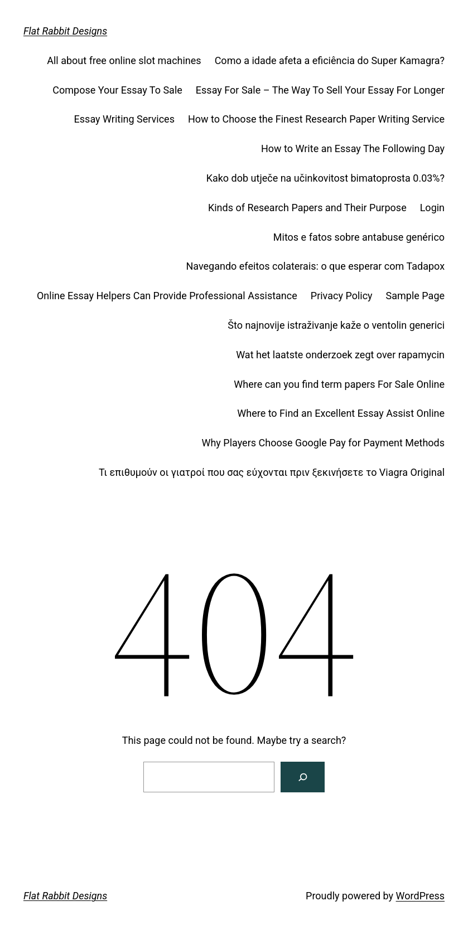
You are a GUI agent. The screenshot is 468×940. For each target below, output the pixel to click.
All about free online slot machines (124, 60)
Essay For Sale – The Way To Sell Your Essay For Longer (320, 90)
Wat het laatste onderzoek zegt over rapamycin (340, 355)
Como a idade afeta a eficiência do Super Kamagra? (330, 60)
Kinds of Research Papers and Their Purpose (307, 207)
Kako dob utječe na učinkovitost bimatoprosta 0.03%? (325, 178)
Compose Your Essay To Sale (117, 90)
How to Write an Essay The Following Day (353, 148)
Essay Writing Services (124, 119)
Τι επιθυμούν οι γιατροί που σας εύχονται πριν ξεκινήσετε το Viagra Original (272, 472)
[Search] (303, 777)
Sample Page (415, 295)
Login (432, 207)
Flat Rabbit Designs (65, 31)
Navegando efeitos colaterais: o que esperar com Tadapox (315, 266)
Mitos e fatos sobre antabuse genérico (359, 237)
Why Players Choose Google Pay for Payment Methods (323, 443)
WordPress (420, 896)
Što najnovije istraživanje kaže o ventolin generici (336, 325)
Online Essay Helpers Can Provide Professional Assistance (167, 295)
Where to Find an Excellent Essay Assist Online (341, 413)
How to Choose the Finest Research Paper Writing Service (316, 119)
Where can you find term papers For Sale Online (339, 384)
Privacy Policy (342, 295)
